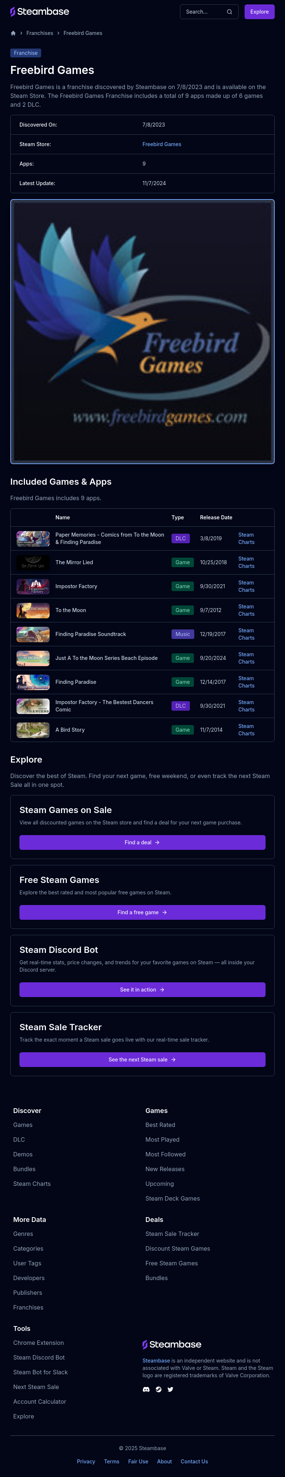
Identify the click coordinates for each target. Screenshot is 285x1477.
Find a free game (142, 912)
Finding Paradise (75, 682)
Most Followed (165, 1154)
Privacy (86, 1461)
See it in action (142, 989)
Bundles (24, 1169)
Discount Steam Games (177, 1248)
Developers (29, 1278)
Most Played (162, 1139)
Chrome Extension (38, 1342)
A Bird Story (70, 730)
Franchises (39, 33)
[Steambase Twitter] (170, 1389)
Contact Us (194, 1461)
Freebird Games (83, 33)
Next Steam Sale (36, 1387)
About (164, 1461)
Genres (23, 1233)
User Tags (27, 1263)
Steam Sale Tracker (172, 1233)
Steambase (156, 1360)
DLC (19, 1139)
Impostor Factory (76, 586)
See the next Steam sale (143, 1059)
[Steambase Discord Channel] (146, 1389)
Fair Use (138, 1461)
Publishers (27, 1292)
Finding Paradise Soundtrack (90, 634)
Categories (28, 1248)
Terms (111, 1461)
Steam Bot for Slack (40, 1372)
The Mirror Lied (74, 562)
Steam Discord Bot (39, 1357)
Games (23, 1124)
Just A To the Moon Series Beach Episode (106, 658)
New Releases (165, 1169)
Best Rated (160, 1124)
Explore (259, 11)
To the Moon (70, 610)
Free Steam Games (171, 1263)
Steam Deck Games (172, 1198)
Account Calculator (39, 1401)
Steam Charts (246, 538)
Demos (23, 1154)
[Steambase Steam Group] (159, 1389)
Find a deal (142, 842)
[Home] (13, 33)
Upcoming (159, 1183)
